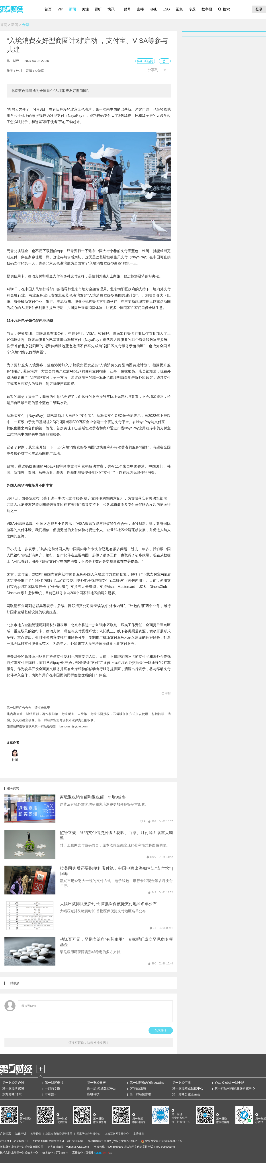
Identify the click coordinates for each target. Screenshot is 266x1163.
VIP (60, 9)
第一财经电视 (54, 1082)
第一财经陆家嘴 (140, 1094)
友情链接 (138, 1133)
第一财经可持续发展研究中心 (235, 1088)
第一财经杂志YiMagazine (147, 1082)
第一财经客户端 (13, 1082)
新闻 (72, 9)
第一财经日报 (96, 1082)
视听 (98, 9)
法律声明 (20, 1133)
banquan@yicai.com (73, 726)
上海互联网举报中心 (117, 1133)
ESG (166, 9)
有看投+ (50, 1094)
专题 (192, 9)
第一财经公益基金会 (186, 1094)
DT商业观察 (138, 1088)
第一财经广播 (181, 1082)
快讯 (111, 9)
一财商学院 (52, 1088)
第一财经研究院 (13, 1088)
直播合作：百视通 (83, 1152)
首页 (48, 9)
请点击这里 (42, 707)
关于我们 (35, 1133)
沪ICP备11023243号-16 (14, 1141)
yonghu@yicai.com (77, 1146)
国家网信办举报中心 (88, 1133)
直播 (140, 9)
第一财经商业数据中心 (187, 1088)
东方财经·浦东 (12, 1094)
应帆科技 (93, 1094)
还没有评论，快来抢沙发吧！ (88, 1042)
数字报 (206, 9)
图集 (179, 9)
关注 (85, 9)
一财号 (125, 9)
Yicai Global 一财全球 (229, 1082)
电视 (153, 9)
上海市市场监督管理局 (58, 1133)
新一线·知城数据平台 (101, 1088)
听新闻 (148, 61)
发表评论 (160, 1030)
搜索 (226, 9)
